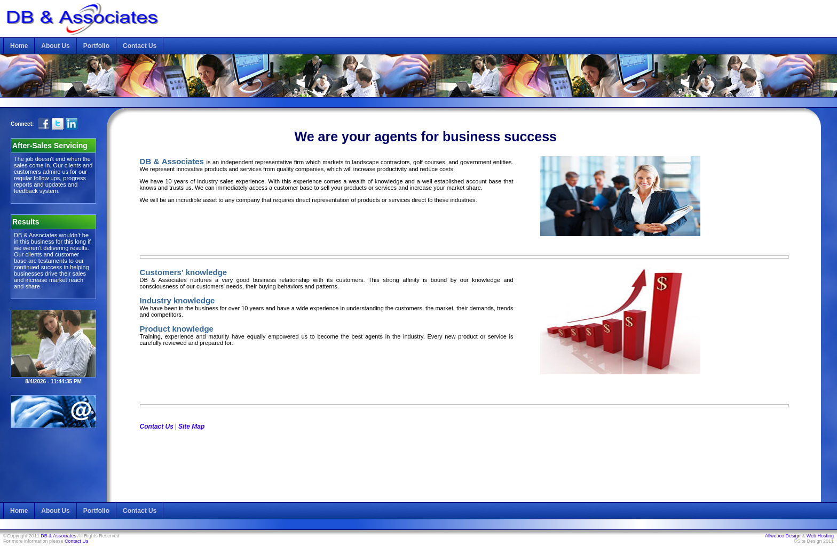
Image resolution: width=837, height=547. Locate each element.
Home (19, 46)
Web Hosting (820, 535)
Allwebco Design (783, 535)
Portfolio (96, 46)
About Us (55, 46)
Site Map (191, 426)
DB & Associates (58, 535)
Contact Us (139, 46)
